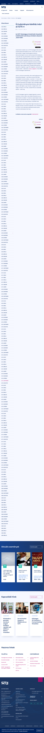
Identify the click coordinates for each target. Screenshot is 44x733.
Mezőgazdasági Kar (4, 707)
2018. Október (4, 237)
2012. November (4, 404)
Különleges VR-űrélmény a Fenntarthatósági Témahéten (37, 621)
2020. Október (4, 181)
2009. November (4, 488)
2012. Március (4, 422)
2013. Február (4, 397)
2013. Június (3, 387)
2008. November (4, 516)
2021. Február (4, 172)
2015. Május (3, 333)
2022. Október (4, 125)
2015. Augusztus (4, 326)
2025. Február (4, 59)
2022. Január (3, 146)
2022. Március (4, 141)
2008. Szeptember (4, 521)
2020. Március (4, 197)
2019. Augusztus (4, 214)
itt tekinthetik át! (34, 114)
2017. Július (3, 272)
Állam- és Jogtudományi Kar (6, 691)
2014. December (4, 345)
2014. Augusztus (4, 354)
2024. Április (3, 83)
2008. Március (4, 535)
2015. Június (3, 331)
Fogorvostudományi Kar (5, 700)
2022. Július (3, 132)
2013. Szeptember (18, 18)
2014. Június (3, 359)
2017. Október (4, 265)
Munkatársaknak (27, 3)
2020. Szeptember (4, 183)
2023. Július (3, 104)
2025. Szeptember (4, 43)
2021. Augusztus (4, 158)
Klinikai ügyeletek (19, 719)
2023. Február (4, 115)
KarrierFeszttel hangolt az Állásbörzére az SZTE (22, 621)
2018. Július (3, 244)
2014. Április (3, 364)
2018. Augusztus (4, 242)
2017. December (4, 261)
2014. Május (3, 361)
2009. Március (4, 507)
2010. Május (3, 474)
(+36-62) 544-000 (35, 693)
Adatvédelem (32, 1)
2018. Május (3, 249)
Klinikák (17, 717)
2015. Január (3, 343)
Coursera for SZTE (4, 664)
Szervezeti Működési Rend (20, 694)
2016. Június (3, 303)
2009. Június (3, 500)
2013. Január (3, 399)
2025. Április (3, 54)
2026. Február (4, 31)
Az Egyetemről (4, 10)
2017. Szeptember (4, 268)
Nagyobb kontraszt (42, 1)
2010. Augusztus (4, 467)
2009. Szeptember (4, 493)
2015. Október (4, 322)
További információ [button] (23, 731)
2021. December (4, 148)
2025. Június (3, 50)
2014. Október (4, 350)
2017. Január (3, 286)
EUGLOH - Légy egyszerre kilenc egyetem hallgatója (5, 667)
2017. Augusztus (4, 270)
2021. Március (4, 169)
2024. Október (4, 68)
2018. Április (3, 251)
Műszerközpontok (29, 10)
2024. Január (3, 90)
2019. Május (3, 221)
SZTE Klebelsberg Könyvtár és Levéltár (21, 665)
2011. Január (3, 455)
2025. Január (3, 61)
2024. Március (4, 85)
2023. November (4, 94)
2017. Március (4, 282)
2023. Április (3, 111)
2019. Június (3, 218)
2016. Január (3, 315)
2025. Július (3, 47)
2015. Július (3, 329)
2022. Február (4, 143)
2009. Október (4, 490)
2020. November (4, 179)
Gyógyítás (22, 10)
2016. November (4, 291)
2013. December (4, 373)
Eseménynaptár (33, 547)
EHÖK (17, 705)
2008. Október (4, 518)
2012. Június (3, 415)
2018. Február (4, 256)
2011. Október (4, 434)
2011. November (4, 432)
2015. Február (4, 340)
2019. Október (4, 209)
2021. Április (3, 167)
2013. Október (4, 378)
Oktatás (10, 10)
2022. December (4, 120)
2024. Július (3, 75)
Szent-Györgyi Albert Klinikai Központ (22, 716)
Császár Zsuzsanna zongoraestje (23, 571)
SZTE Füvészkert (18, 668)
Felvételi (9, 3)
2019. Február (4, 228)
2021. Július (3, 160)
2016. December (4, 289)
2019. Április (3, 223)
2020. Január (3, 202)
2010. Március (4, 479)
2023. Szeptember (4, 99)
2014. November (4, 347)
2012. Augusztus (4, 411)
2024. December (4, 64)
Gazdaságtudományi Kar (5, 702)
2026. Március (4, 29)
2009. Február (4, 509)
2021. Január (3, 174)
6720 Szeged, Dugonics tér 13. (37, 691)
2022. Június (3, 134)
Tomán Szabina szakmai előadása (38, 571)
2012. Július (3, 413)
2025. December (4, 36)
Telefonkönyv (25, 1)
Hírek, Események (5, 13)
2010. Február (4, 481)
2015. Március (4, 338)
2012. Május (3, 418)
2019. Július (3, 216)
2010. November (4, 460)
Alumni (35, 3)
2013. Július (3, 385)
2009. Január (3, 511)
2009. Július (3, 497)
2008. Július (3, 526)
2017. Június (3, 275)
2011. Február (4, 453)
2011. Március (4, 451)
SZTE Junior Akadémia (19, 662)
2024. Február (4, 87)
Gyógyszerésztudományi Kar (6, 704)
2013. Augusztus (4, 383)
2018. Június (3, 247)
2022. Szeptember (4, 127)
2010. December (4, 458)
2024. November (4, 66)
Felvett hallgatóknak (15, 3)
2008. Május (3, 533)
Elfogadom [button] (39, 730)
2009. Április (3, 504)
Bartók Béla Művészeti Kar (5, 693)
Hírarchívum (13, 18)
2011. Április (3, 448)
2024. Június (3, 78)
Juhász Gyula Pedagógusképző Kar (7, 706)
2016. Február (4, 312)
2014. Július (3, 357)
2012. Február (4, 425)
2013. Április (3, 392)
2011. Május (3, 446)
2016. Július (3, 301)
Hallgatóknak (21, 3)
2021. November (4, 150)
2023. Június (3, 106)
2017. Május (3, 277)
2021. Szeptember (4, 155)
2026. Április (3, 26)
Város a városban (33, 665)
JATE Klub (17, 670)
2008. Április (3, 530)
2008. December (4, 514)
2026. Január (3, 33)
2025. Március (4, 57)
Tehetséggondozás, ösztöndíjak (6, 657)
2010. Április (3, 476)
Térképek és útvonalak (32, 697)
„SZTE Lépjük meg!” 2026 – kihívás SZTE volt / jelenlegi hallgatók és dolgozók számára (8, 573)
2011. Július (3, 441)
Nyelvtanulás (3, 662)
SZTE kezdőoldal (3, 3)
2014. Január (3, 371)
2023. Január (3, 118)
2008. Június (3, 528)
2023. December (4, 92)
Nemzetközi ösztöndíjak (5, 659)
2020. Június (3, 190)
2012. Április (3, 420)
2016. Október (4, 293)
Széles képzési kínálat (19, 657)
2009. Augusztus (4, 495)
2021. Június (3, 162)
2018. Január (3, 258)
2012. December (4, 401)
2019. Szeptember (4, 211)
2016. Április (3, 308)
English (38, 1)
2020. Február (4, 200)
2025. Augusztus (4, 45)
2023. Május (3, 108)
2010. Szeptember (4, 465)
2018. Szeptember (4, 240)
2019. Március (4, 225)
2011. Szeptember (4, 436)
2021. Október (4, 153)
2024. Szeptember (4, 71)
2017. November (4, 263)
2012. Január (3, 427)
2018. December (4, 233)
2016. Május (3, 305)
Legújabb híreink (6, 615)
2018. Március (4, 254)
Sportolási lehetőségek (34, 661)
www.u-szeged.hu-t (33, 68)
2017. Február (4, 284)
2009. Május (3, 502)
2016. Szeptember (4, 296)
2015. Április (3, 336)
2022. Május (3, 136)
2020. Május (3, 193)
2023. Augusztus (4, 101)
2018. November (4, 235)
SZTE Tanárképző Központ (5, 714)
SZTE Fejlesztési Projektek (20, 707)
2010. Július (3, 469)
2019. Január (3, 230)
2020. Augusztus (4, 186)
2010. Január (3, 483)
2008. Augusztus (4, 523)
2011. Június (3, 443)
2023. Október (4, 97)
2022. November (4, 122)
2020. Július (3, 188)
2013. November (4, 376)
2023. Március (4, 113)
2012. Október (4, 406)
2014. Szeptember (4, 352)
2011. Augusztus (4, 439)
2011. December (4, 429)
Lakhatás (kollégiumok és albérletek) (34, 658)
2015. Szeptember (4, 324)
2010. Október (4, 462)
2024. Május (3, 80)
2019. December (4, 204)
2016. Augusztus (4, 298)
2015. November (4, 319)
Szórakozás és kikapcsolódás (35, 663)
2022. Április (3, 139)
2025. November (4, 38)
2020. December (4, 176)
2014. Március (4, 366)
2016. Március (4, 310)
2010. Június (3, 472)
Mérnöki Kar (3, 709)
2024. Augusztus (4, 73)
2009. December (4, 486)
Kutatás (16, 10)
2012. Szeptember (4, 408)
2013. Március (4, 394)
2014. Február (4, 368)
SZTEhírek (9, 18)
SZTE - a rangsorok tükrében (20, 659)
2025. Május (3, 52)
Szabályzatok (18, 693)
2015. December (4, 317)
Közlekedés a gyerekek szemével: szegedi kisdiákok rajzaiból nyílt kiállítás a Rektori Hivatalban (7, 625)
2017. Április (3, 279)
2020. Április (3, 195)
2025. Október (4, 40)
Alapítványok (18, 691)
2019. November (4, 207)
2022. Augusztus (4, 129)
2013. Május (3, 390)
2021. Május (3, 165)
